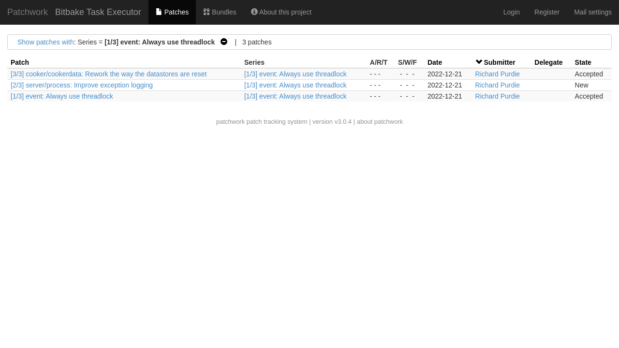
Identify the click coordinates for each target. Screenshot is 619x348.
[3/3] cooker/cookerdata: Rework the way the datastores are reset (108, 74)
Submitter (499, 62)
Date (434, 62)
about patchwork (380, 121)
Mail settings (593, 12)
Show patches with (45, 42)
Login (511, 12)
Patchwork (27, 12)
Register (547, 12)
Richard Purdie (497, 74)
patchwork (230, 121)
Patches (172, 12)
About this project (281, 12)
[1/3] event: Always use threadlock (295, 74)
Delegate (548, 62)
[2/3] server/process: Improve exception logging (82, 85)
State (583, 62)
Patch (20, 62)
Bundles (219, 12)
